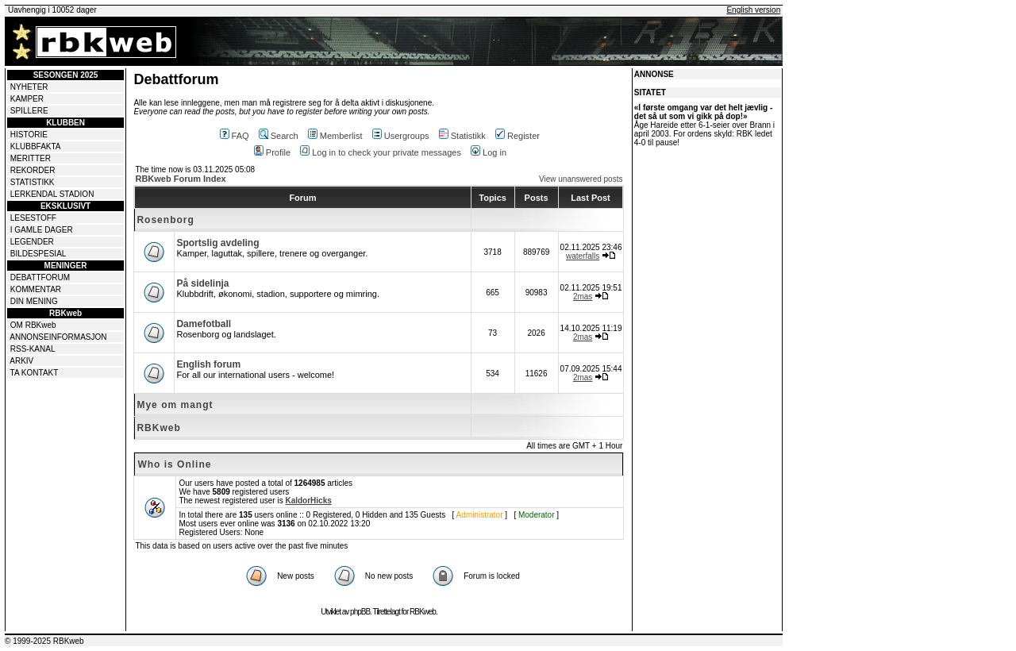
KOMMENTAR (35, 289)
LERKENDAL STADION (52, 194)
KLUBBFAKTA (35, 146)
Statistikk (462, 136)
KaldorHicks (308, 500)
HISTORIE (29, 134)
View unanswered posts (580, 179)
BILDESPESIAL (38, 253)
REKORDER (33, 170)
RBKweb (158, 427)
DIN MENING (34, 301)
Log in (488, 152)
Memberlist (335, 136)
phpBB (360, 611)
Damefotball (203, 323)
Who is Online (174, 464)
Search (278, 136)
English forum (208, 364)
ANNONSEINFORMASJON (58, 337)
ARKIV (21, 360)
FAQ (234, 136)
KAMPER (27, 98)
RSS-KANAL (33, 349)
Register (517, 136)
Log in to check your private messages (380, 152)
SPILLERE (29, 110)
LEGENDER (32, 241)
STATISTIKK (32, 182)
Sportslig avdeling (217, 242)
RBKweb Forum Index (180, 178)
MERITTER (30, 158)
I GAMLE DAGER (41, 229)
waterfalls (582, 256)
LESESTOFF (33, 218)
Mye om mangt (175, 404)
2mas (582, 296)
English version (753, 10)
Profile (272, 152)
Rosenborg (165, 219)
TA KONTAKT (34, 372)
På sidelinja (202, 283)
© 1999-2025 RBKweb (44, 641)
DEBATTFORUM (40, 277)
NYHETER (29, 87)
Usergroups (400, 136)
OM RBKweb (33, 325)
